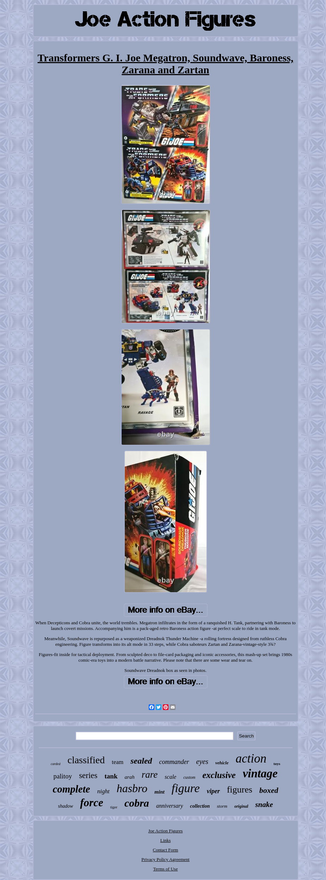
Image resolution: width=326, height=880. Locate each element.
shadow (65, 806)
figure (186, 788)
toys (276, 763)
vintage (260, 773)
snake (264, 804)
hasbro (132, 788)
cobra (136, 803)
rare (150, 774)
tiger (113, 807)
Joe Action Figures (165, 830)
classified (86, 759)
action (251, 758)
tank (111, 776)
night (103, 791)
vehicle (222, 762)
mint (159, 792)
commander (174, 761)
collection (200, 806)
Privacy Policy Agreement (165, 859)
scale (170, 777)
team (117, 762)
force (91, 802)
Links (165, 840)
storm (222, 806)
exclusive (218, 775)
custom (189, 777)
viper (213, 791)
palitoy (62, 776)
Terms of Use (165, 869)
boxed (268, 790)
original (241, 806)
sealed (141, 760)
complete (71, 789)
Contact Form (165, 849)
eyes (202, 761)
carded (55, 764)
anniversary (169, 806)
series (88, 775)
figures (239, 789)
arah (130, 777)
